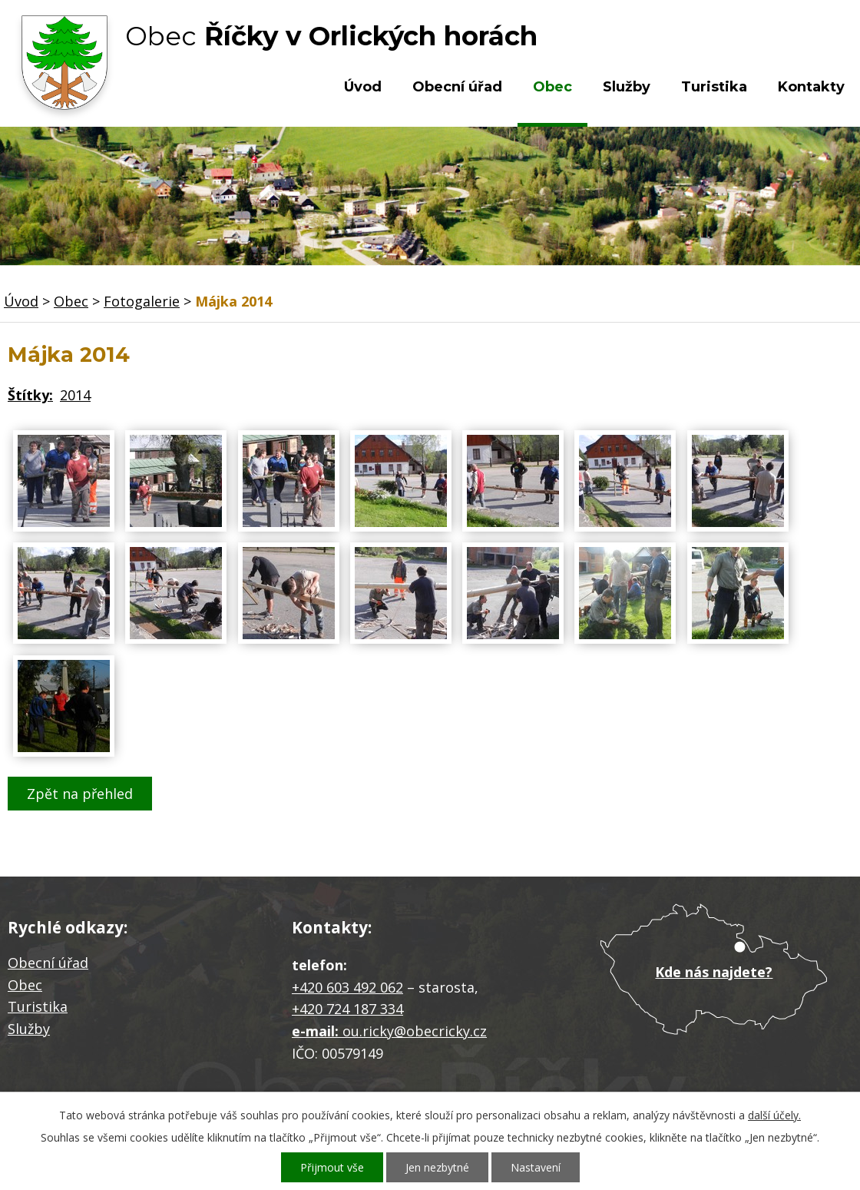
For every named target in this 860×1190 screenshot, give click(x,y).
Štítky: (30, 395)
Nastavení (536, 1167)
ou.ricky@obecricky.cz (414, 1031)
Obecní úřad (457, 86)
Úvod (363, 86)
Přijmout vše (332, 1167)
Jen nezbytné (437, 1167)
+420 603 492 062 (347, 987)
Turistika (714, 86)
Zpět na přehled (80, 793)
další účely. (774, 1115)
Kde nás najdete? (713, 972)
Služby (626, 86)
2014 (75, 395)
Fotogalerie (142, 301)
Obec (552, 86)
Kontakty (811, 86)
